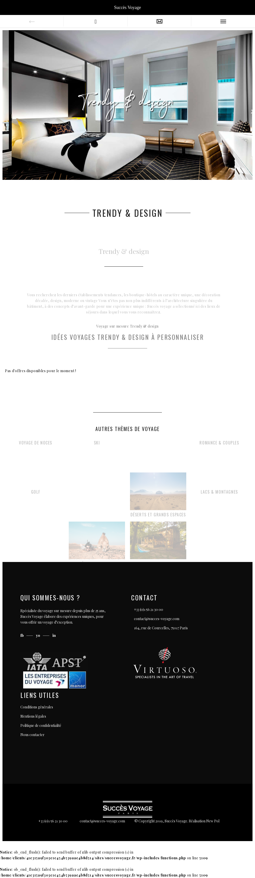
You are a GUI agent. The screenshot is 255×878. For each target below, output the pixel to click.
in (54, 635)
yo (38, 635)
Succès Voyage (127, 7)
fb (22, 635)
